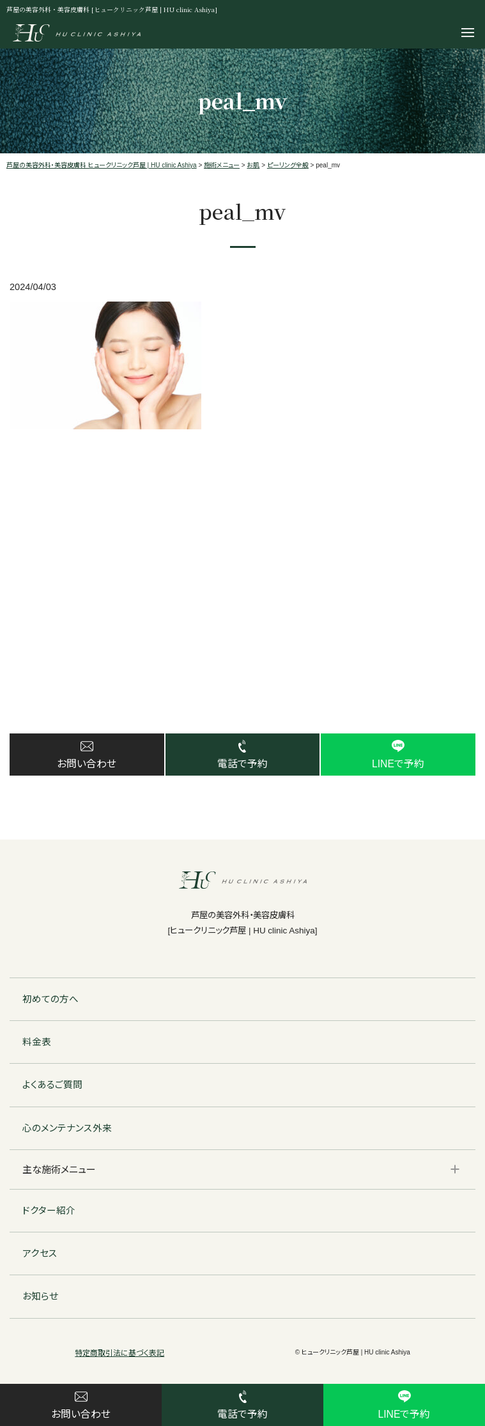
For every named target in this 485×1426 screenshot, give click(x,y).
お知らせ (40, 1298)
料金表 (36, 1044)
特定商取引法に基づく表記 (119, 1354)
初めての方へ (50, 1000)
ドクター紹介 (48, 1212)
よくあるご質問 (52, 1087)
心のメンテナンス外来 (67, 1129)
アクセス (40, 1255)
